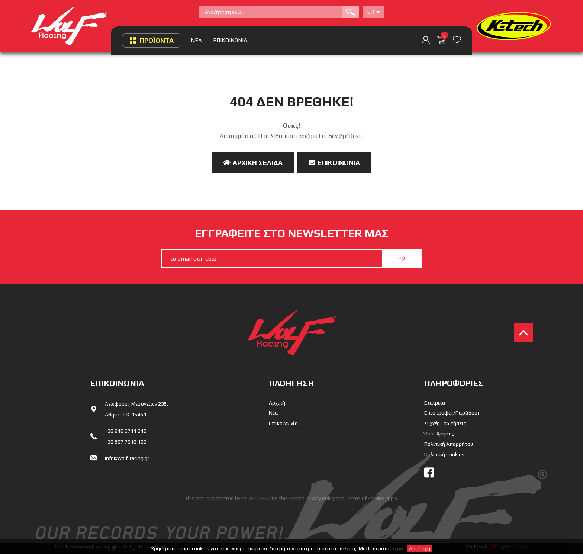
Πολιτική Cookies (444, 454)
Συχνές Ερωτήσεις (445, 423)
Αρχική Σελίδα (253, 163)
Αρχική (277, 403)
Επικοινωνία (334, 163)
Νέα (273, 413)
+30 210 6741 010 (125, 431)
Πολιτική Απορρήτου (448, 444)
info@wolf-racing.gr (127, 458)
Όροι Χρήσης (439, 434)
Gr (373, 11)
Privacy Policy (320, 498)
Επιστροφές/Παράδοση (452, 413)
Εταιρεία (434, 403)
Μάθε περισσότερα (381, 548)
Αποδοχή (419, 548)
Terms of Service (364, 498)
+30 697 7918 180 (125, 442)
